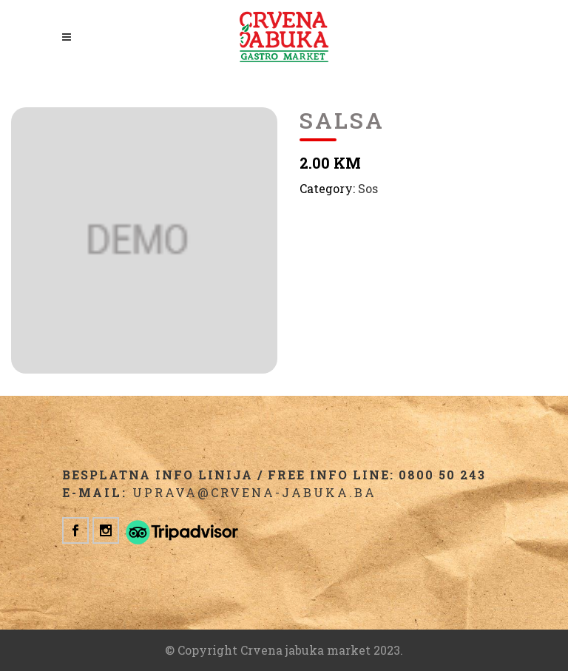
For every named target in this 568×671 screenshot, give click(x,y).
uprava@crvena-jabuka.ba (254, 492)
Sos (368, 188)
